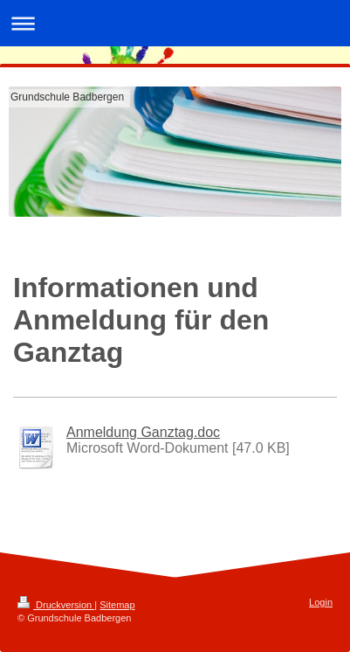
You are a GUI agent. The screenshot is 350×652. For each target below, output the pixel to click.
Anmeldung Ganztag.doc (143, 432)
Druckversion (55, 605)
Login (321, 602)
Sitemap (117, 605)
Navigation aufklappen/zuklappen (175, 23)
